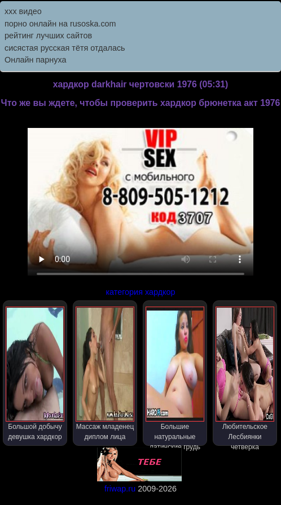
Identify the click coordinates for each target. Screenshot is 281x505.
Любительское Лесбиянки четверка (245, 376)
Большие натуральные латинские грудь (175, 376)
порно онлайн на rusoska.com (60, 23)
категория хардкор (140, 291)
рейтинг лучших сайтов (48, 35)
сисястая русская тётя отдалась (65, 47)
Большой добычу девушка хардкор (35, 374)
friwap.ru (119, 488)
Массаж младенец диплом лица (105, 374)
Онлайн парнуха (36, 59)
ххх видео (23, 11)
